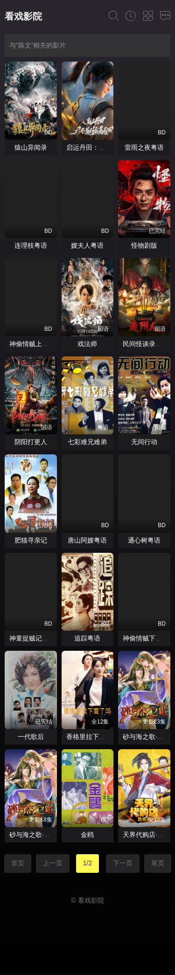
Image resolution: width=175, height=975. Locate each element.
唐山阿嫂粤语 (87, 540)
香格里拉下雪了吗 (92, 736)
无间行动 (144, 442)
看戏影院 (23, 16)
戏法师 (87, 344)
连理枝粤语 (30, 245)
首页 (17, 863)
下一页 (123, 863)
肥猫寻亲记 (30, 540)
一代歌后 (31, 736)
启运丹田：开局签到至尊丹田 (108, 147)
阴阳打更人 (30, 442)
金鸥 (87, 834)
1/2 (87, 863)
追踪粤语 (87, 638)
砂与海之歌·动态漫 (36, 834)
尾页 (157, 863)
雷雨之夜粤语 (144, 147)
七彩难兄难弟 (87, 442)
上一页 (53, 863)
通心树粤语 (144, 540)
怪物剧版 (144, 245)
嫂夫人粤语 (87, 245)
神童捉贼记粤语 (32, 638)
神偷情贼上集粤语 (35, 344)
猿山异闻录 (30, 147)
